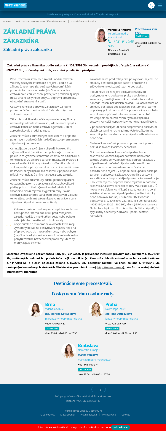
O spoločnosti (48, 421)
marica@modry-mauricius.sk (94, 366)
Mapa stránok (67, 421)
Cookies (126, 421)
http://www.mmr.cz (110, 273)
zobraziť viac (120, 427)
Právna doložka (88, 421)
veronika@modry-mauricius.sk (118, 35)
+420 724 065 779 (115, 330)
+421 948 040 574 (88, 371)
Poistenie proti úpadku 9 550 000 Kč (83, 417)
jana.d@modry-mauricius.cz (121, 325)
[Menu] (159, 5)
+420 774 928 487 (55, 330)
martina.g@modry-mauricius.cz (63, 325)
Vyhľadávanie (109, 421)
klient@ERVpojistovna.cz (142, 204)
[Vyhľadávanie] (151, 5)
